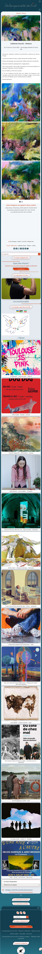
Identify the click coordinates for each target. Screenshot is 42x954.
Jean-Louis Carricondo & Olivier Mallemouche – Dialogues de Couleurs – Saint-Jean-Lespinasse (21, 683)
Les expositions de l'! (21, 904)
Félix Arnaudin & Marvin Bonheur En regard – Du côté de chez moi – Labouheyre (21, 761)
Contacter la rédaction (21, 943)
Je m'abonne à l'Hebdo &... (21, 926)
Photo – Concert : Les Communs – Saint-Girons (21, 877)
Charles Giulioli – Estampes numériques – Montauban (21, 568)
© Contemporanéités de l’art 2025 (9, 931)
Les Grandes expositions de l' (21, 307)
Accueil (8, 245)
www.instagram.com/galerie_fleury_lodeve (21, 205)
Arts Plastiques (13, 241)
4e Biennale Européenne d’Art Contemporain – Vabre (20, 644)
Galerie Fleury (21, 13)
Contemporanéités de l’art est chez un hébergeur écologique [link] (16, 936)
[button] (39, 9)
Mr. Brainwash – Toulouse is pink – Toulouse (21, 376)
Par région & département (21, 258)
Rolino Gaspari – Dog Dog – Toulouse (21, 414)
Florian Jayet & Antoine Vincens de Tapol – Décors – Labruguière (21, 606)
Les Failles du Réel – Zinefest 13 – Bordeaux (21, 839)
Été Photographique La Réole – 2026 (21, 800)
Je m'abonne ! (21, 269)
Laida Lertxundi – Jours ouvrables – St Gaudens (21, 491)
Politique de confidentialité (24, 931)
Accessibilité (22, 933)
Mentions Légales (14, 933)
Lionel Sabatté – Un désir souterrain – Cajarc (21, 722)
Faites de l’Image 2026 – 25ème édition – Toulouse (21, 453)
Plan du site (29, 933)
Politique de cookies (35, 931)
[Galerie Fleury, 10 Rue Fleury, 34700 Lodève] (21, 226)
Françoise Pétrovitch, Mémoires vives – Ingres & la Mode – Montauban (21, 529)
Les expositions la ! (21, 275)
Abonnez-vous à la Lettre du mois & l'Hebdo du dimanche (21, 266)
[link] (15, 311)
